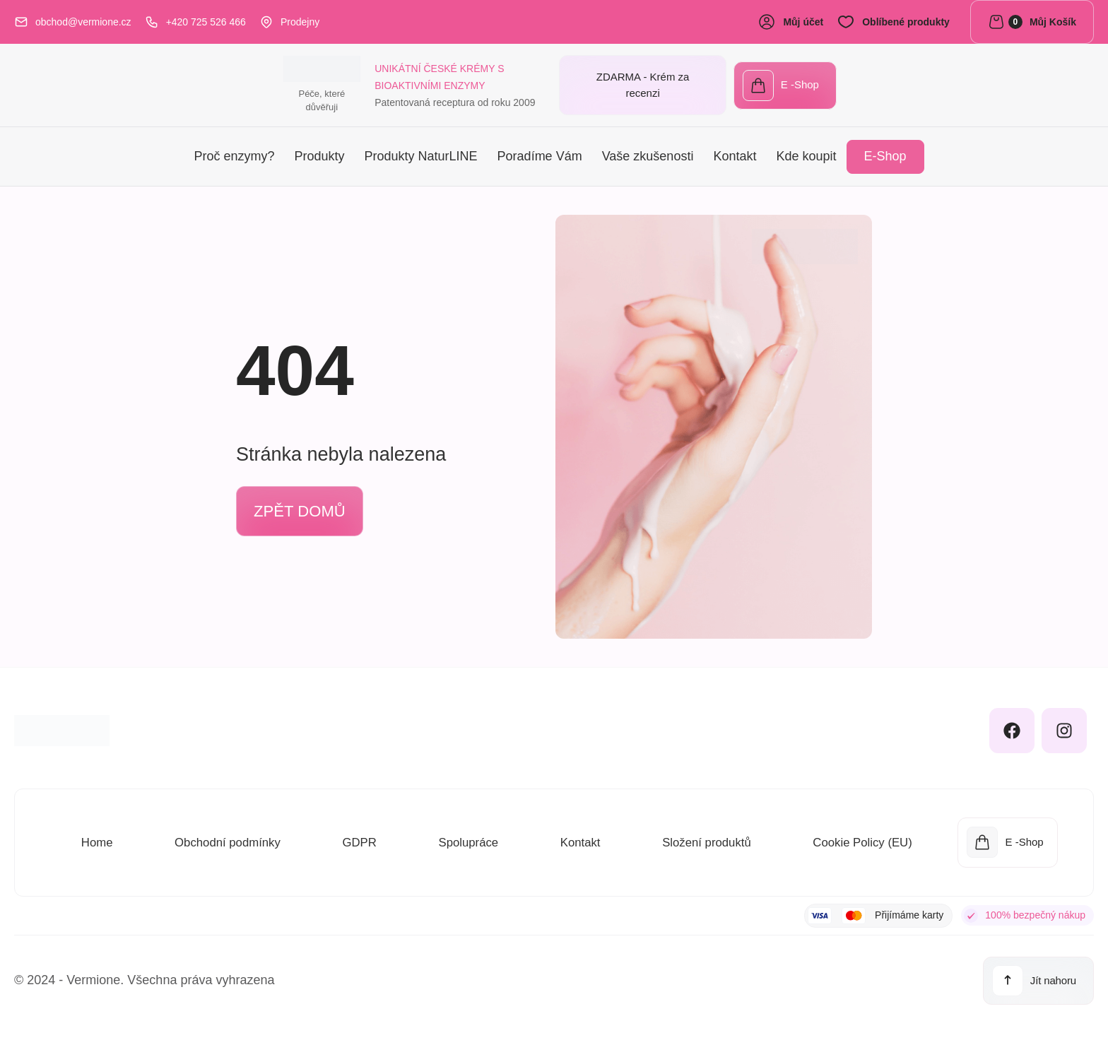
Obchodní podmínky (226, 839)
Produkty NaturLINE (421, 154)
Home (95, 839)
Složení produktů (701, 839)
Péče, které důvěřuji (67, 105)
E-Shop (885, 154)
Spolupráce (464, 839)
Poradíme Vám (539, 154)
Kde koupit (806, 154)
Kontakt (734, 154)
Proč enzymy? (234, 154)
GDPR (357, 839)
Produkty (319, 154)
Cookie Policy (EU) (859, 839)
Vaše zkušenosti (648, 154)
